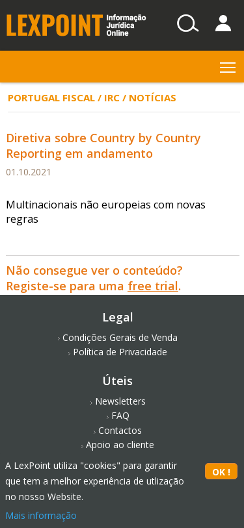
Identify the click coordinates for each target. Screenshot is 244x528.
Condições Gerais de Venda (120, 337)
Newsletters (120, 401)
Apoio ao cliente (120, 444)
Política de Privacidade (120, 352)
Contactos (120, 430)
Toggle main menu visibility (228, 64)
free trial (153, 286)
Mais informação (41, 515)
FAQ (120, 415)
